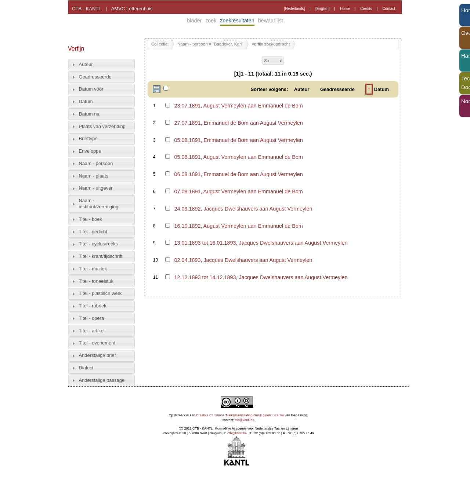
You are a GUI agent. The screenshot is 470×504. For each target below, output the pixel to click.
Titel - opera (91, 318)
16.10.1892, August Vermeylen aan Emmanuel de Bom (238, 226)
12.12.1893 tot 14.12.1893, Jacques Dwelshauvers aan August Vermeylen (260, 277)
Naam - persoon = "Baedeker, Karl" (210, 44)
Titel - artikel (92, 330)
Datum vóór (91, 89)
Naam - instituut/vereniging (99, 203)
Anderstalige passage (102, 380)
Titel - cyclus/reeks (98, 243)
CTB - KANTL (86, 8)
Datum (86, 101)
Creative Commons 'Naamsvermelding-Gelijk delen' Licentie (240, 415)
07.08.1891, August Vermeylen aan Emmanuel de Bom (238, 191)
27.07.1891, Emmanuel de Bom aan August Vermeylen (238, 123)
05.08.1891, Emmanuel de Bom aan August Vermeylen (238, 140)
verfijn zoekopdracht (271, 44)
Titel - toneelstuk (96, 281)
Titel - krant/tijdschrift (101, 256)
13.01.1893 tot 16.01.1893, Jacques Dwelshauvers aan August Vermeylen (260, 243)
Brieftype (88, 138)
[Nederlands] (294, 9)
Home (345, 9)
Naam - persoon (96, 163)
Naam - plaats (94, 176)
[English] (322, 9)
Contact (389, 9)
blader (194, 20)
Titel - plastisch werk (100, 293)
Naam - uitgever (96, 188)
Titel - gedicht (93, 231)
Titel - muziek (93, 268)
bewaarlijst (270, 20)
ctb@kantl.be (244, 420)
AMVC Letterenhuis (132, 8)
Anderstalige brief (97, 355)
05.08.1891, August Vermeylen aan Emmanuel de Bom (238, 157)
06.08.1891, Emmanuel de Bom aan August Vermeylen (238, 174)
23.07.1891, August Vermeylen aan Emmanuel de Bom (238, 106)
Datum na (89, 114)
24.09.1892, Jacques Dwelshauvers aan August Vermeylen (243, 209)
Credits (366, 9)
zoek (210, 20)
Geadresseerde (95, 77)
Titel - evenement (97, 343)
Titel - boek (90, 219)
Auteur (86, 64)
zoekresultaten (237, 20)
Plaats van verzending (102, 126)
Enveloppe (90, 151)
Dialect (86, 367)
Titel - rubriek (92, 305)
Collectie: (160, 44)
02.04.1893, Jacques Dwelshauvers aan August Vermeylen (243, 260)
